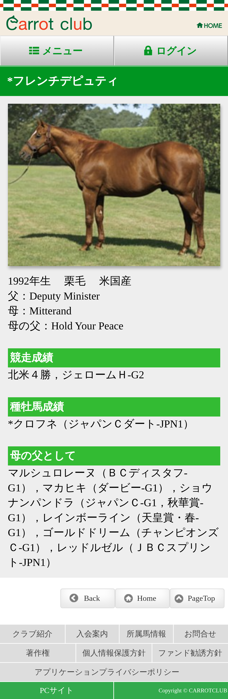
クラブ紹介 (32, 634)
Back (92, 598)
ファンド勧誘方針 (190, 653)
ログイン (176, 51)
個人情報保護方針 (114, 653)
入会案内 (92, 634)
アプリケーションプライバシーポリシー (107, 672)
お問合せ (200, 634)
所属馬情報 (146, 634)
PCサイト (57, 690)
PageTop (201, 598)
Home (146, 598)
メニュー (62, 51)
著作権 (38, 653)
